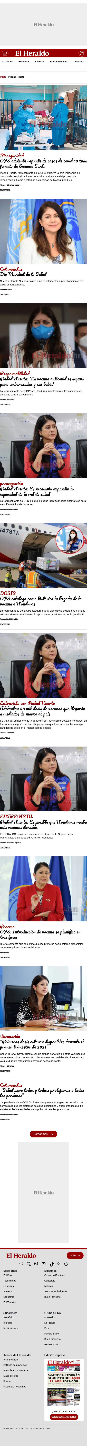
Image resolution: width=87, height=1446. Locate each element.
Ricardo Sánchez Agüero (10, 185)
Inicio (3, 76)
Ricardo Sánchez (7, 399)
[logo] (29, 1255)
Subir (75, 1255)
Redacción (4, 952)
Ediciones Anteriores (63, 1417)
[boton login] (82, 53)
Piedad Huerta (16, 76)
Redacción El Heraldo (9, 509)
